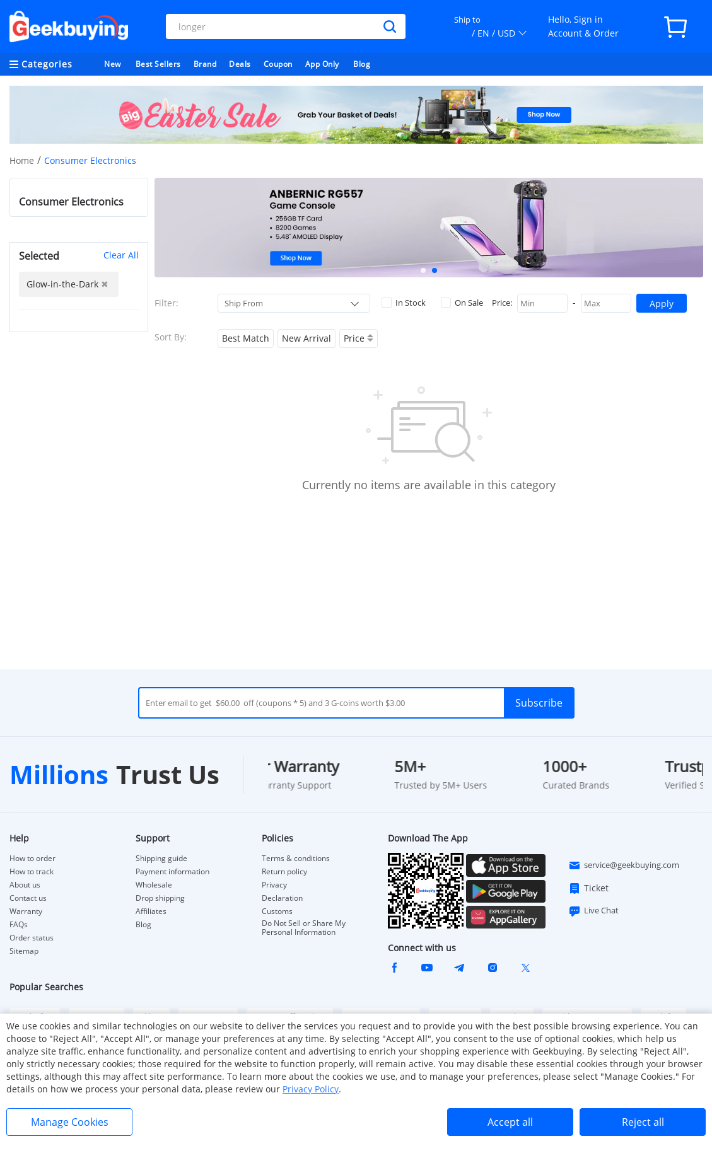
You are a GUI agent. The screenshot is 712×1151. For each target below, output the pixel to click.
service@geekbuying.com (623, 865)
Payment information (172, 871)
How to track (31, 871)
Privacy (274, 885)
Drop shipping (160, 898)
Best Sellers (158, 64)
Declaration (282, 898)
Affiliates (151, 911)
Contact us (28, 898)
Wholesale (154, 885)
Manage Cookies (69, 1122)
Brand (205, 64)
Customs (277, 911)
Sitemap (23, 951)
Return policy (284, 871)
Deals (240, 64)
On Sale (462, 302)
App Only (322, 64)
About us (24, 885)
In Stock (404, 302)
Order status (31, 938)
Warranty (25, 911)
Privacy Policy (311, 1089)
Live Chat (593, 911)
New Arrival (306, 338)
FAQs (18, 924)
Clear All (121, 255)
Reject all (643, 1122)
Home (21, 160)
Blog (361, 64)
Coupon (278, 64)
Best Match (245, 338)
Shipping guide (161, 858)
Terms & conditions (296, 858)
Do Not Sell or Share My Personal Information (304, 928)
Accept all (510, 1122)
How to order (32, 858)
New (112, 64)
